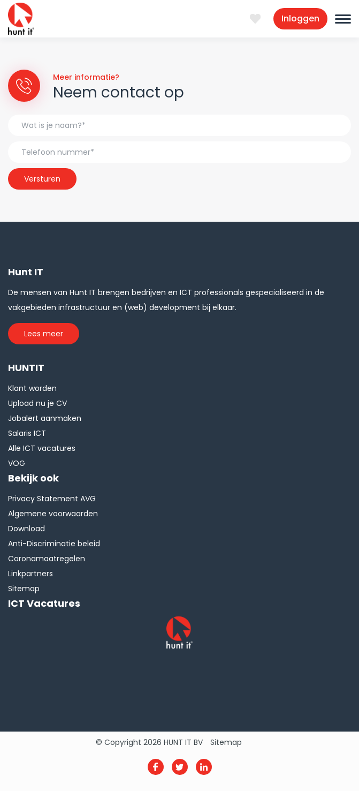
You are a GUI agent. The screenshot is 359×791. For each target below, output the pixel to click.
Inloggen (300, 18)
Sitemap (24, 588)
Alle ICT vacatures (41, 448)
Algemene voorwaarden (53, 513)
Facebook (156, 767)
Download (26, 528)
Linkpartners (30, 573)
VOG (16, 463)
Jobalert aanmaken (44, 418)
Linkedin (204, 767)
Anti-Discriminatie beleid (54, 543)
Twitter (180, 767)
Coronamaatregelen (46, 558)
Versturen (42, 179)
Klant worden (32, 388)
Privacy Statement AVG (52, 498)
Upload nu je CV (37, 403)
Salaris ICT (27, 433)
